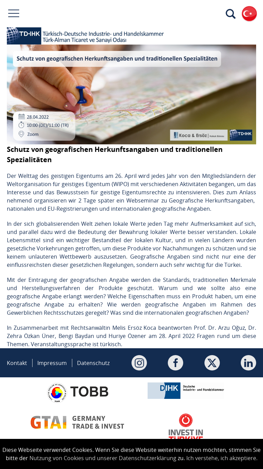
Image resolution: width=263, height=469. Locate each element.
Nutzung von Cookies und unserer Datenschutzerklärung (102, 458)
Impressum (52, 363)
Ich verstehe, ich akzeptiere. (222, 458)
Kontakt (17, 363)
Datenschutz (93, 363)
